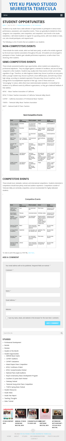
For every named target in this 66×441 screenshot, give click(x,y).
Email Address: (11, 300)
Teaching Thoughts (10, 398)
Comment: (9, 270)
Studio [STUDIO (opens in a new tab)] (24, 436)
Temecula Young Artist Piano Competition (19, 384)
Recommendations (37, 436)
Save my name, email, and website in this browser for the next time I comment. (33, 318)
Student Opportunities (24, 25)
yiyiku (4, 25)
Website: (8, 309)
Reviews (7, 348)
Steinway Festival (11, 381)
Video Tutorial (8, 401)
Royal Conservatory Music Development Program (22, 376)
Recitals (6, 345)
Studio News (8, 393)
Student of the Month (11, 351)
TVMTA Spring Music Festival (15, 387)
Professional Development (12, 342)
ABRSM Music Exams (13, 356)
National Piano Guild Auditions (16, 373)
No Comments (37, 25)
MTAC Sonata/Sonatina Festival (16, 370)
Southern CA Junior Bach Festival (16, 378)
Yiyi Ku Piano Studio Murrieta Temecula (33, 6)
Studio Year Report (10, 395)
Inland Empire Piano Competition (16, 364)
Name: (8, 291)
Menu (5, 15)
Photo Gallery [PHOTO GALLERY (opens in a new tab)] (53, 436)
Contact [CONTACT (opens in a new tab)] (34, 439)
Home (9, 436)
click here (31, 253)
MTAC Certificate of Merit (14, 367)
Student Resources (10, 390)
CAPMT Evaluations (12, 361)
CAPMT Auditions (12, 359)
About (16, 436)
